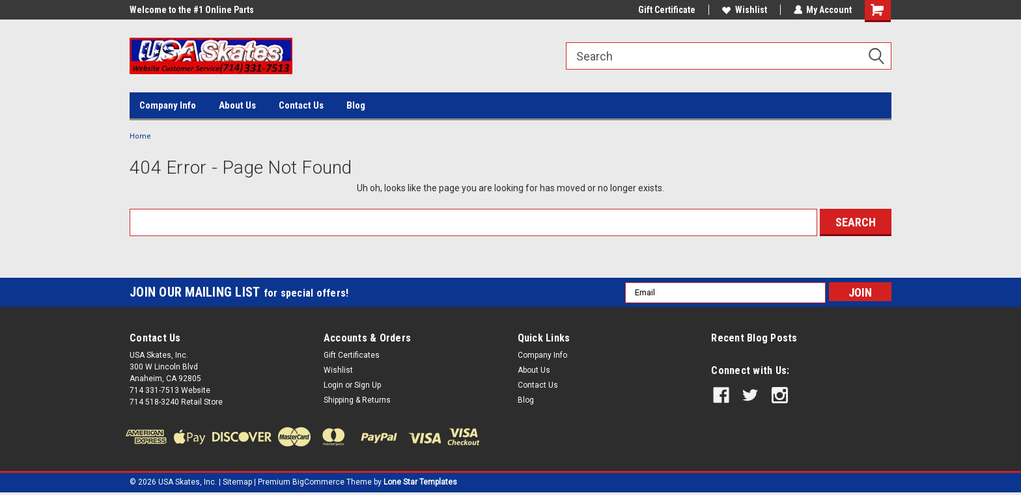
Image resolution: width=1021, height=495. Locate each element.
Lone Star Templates (420, 482)
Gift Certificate (666, 10)
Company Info (167, 105)
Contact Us (301, 105)
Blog (355, 105)
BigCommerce (318, 482)
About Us (237, 105)
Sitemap (237, 482)
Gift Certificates (352, 355)
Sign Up (367, 385)
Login (333, 385)
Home (140, 136)
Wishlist (743, 10)
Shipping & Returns (357, 400)
